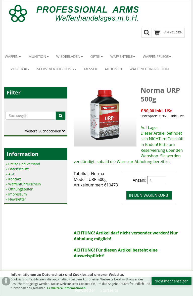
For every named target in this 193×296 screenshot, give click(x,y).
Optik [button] (96, 56)
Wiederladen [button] (69, 56)
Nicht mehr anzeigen (171, 281)
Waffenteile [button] (122, 56)
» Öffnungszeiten (19, 189)
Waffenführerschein (149, 69)
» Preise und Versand (23, 164)
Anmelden (173, 32)
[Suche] (61, 115)
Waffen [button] (13, 56)
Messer (90, 69)
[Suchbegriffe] (31, 115)
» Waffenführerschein (23, 184)
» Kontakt (13, 179)
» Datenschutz (17, 169)
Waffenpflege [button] (157, 56)
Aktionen (113, 69)
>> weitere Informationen (66, 288)
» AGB (10, 174)
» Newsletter (16, 199)
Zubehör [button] (20, 69)
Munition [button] (38, 56)
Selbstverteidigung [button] (57, 69)
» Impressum (16, 194)
